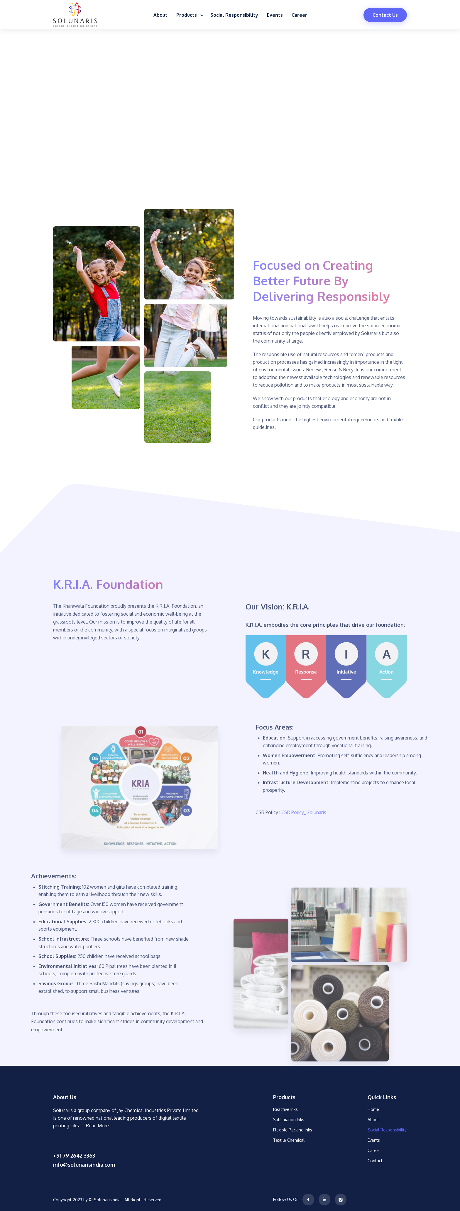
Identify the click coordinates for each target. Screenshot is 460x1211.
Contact (375, 1160)
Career (299, 15)
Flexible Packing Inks (292, 1129)
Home (373, 1109)
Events (275, 15)
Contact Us (385, 15)
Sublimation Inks (288, 1119)
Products (189, 15)
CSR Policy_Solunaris (349, 812)
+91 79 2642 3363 (74, 1155)
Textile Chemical (289, 1140)
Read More (97, 1126)
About (160, 15)
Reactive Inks (285, 1109)
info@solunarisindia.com (84, 1164)
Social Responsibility (234, 15)
